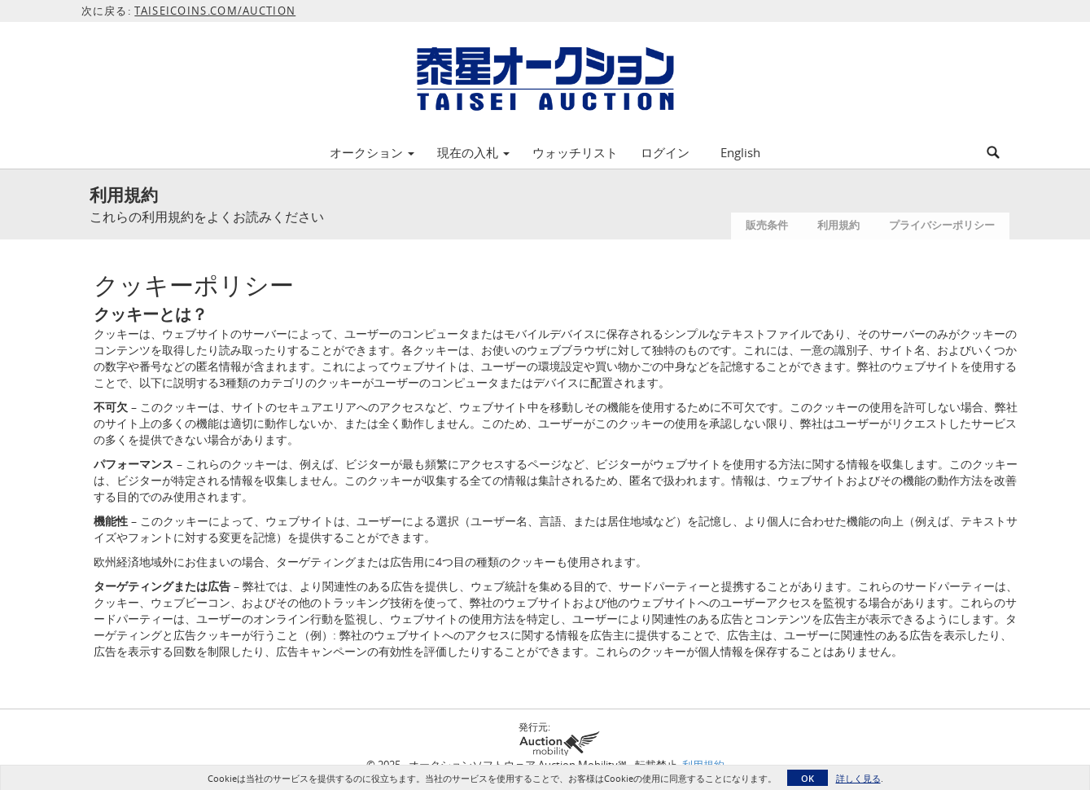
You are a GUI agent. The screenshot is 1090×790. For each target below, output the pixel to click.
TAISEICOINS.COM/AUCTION (214, 10)
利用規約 (838, 224)
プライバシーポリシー (942, 224)
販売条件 (767, 224)
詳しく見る (858, 778)
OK (807, 778)
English (740, 152)
